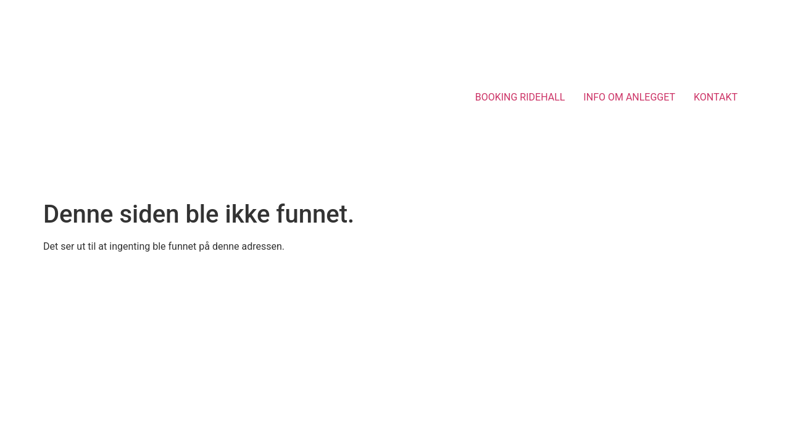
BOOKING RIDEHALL (520, 97)
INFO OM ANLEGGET (629, 97)
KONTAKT (716, 97)
